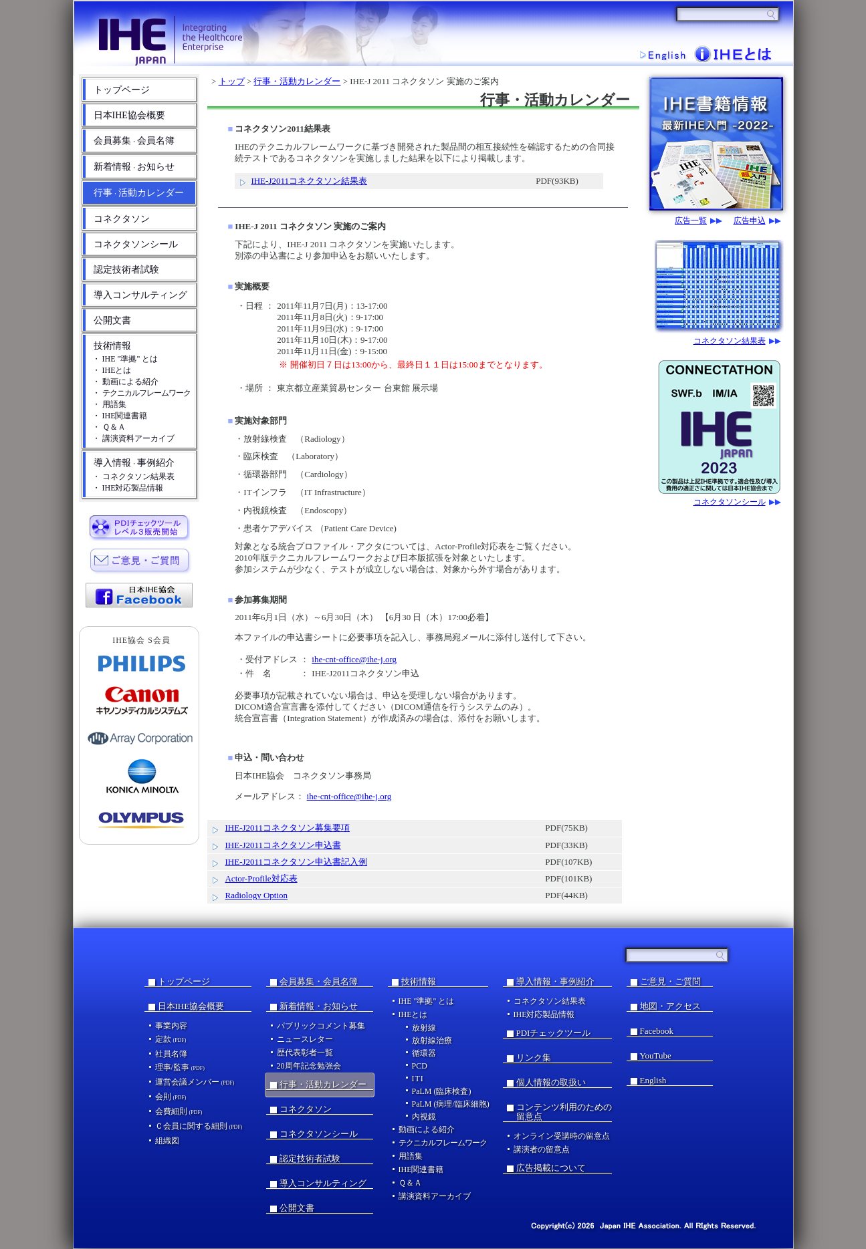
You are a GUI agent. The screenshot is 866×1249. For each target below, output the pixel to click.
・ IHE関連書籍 (120, 415)
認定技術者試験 (126, 270)
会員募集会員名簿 (134, 141)
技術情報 (112, 346)
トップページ (122, 90)
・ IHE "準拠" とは (125, 359)
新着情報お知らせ (134, 167)
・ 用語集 (109, 404)
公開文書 (112, 320)
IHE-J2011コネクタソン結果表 (309, 181)
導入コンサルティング (140, 295)
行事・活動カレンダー (296, 81)
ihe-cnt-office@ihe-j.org (354, 659)
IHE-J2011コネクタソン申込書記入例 (296, 862)
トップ (232, 81)
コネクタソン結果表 (729, 341)
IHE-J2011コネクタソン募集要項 (287, 828)
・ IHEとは (112, 370)
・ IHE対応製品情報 (128, 488)
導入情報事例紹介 (134, 463)
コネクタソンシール (136, 244)
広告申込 (750, 221)
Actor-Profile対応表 (261, 878)
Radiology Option (256, 895)
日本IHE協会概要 (129, 115)
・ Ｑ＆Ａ (109, 427)
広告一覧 (691, 221)
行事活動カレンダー (139, 193)
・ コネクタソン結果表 (133, 476)
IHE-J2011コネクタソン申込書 (283, 845)
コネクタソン (122, 219)
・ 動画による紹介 (125, 381)
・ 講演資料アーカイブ (133, 438)
